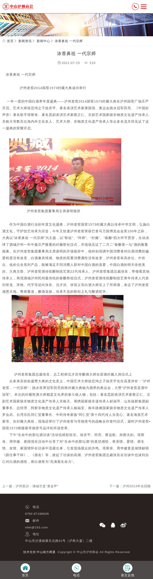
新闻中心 (43, 41)
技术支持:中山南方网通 (39, 552)
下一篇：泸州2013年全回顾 (130, 486)
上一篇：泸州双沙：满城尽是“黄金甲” (30, 486)
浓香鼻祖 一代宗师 (69, 41)
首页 (10, 41)
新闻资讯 (25, 41)
